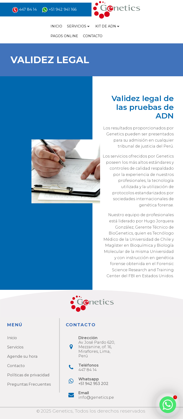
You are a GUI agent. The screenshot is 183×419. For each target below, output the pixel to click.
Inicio (56, 26)
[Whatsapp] (167, 404)
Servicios (79, 26)
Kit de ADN (107, 26)
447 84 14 (28, 9)
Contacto (92, 36)
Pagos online (64, 36)
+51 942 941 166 (62, 9)
